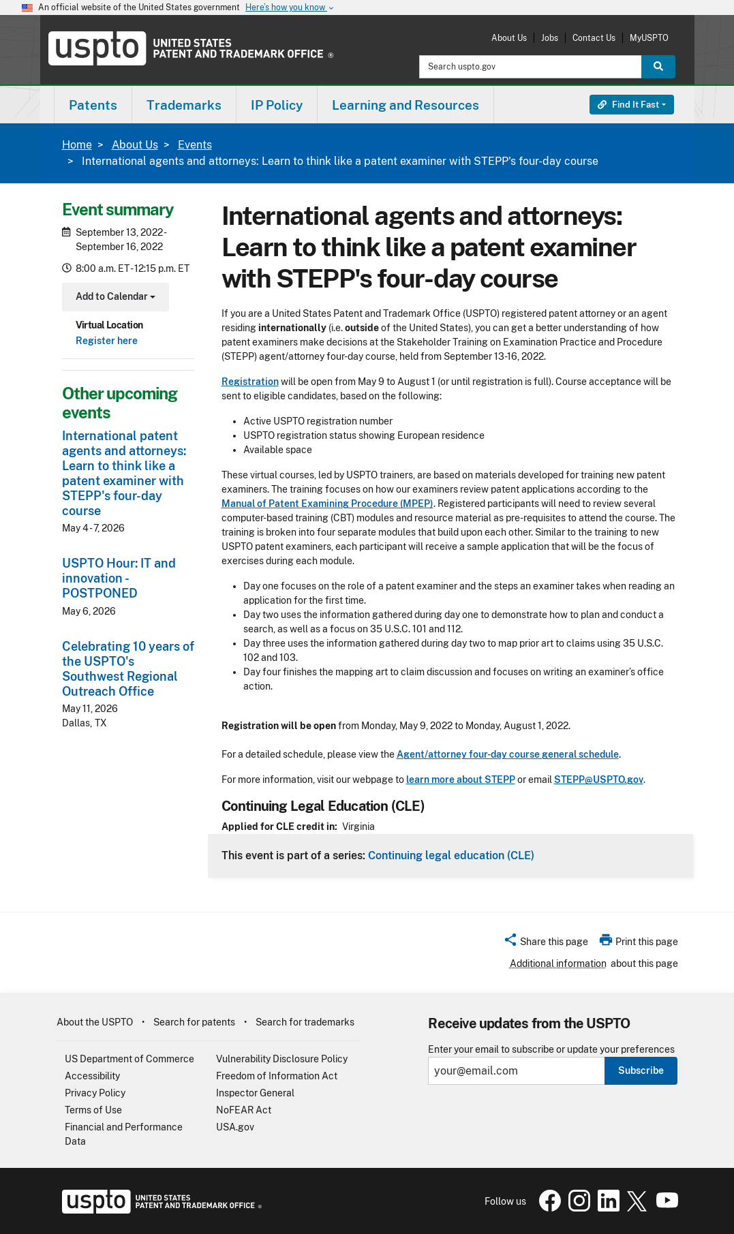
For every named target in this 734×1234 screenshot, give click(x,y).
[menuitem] (93, 104)
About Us (509, 38)
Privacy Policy (95, 1093)
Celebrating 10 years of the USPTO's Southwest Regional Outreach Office (128, 668)
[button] (545, 943)
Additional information (558, 963)
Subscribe (641, 1070)
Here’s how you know (290, 8)
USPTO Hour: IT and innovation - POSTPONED (119, 578)
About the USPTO (95, 1022)
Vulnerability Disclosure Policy (282, 1058)
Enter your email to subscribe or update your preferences (551, 1050)
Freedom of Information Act (276, 1075)
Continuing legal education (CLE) (451, 855)
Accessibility (92, 1075)
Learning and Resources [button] (405, 104)
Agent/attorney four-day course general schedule (508, 754)
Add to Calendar (114, 298)
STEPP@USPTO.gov (598, 779)
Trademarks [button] (184, 104)
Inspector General (255, 1093)
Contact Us (593, 38)
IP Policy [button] (277, 104)
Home (77, 144)
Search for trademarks (305, 1022)
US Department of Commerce (129, 1058)
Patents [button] (93, 104)
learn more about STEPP (460, 779)
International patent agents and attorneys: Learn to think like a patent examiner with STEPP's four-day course (124, 473)
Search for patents (194, 1022)
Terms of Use (93, 1110)
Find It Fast (628, 104)
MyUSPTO (649, 38)
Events (195, 144)
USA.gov (235, 1127)
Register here (107, 340)
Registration (250, 381)
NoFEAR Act (243, 1110)
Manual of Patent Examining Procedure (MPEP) (327, 503)
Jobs (549, 38)
